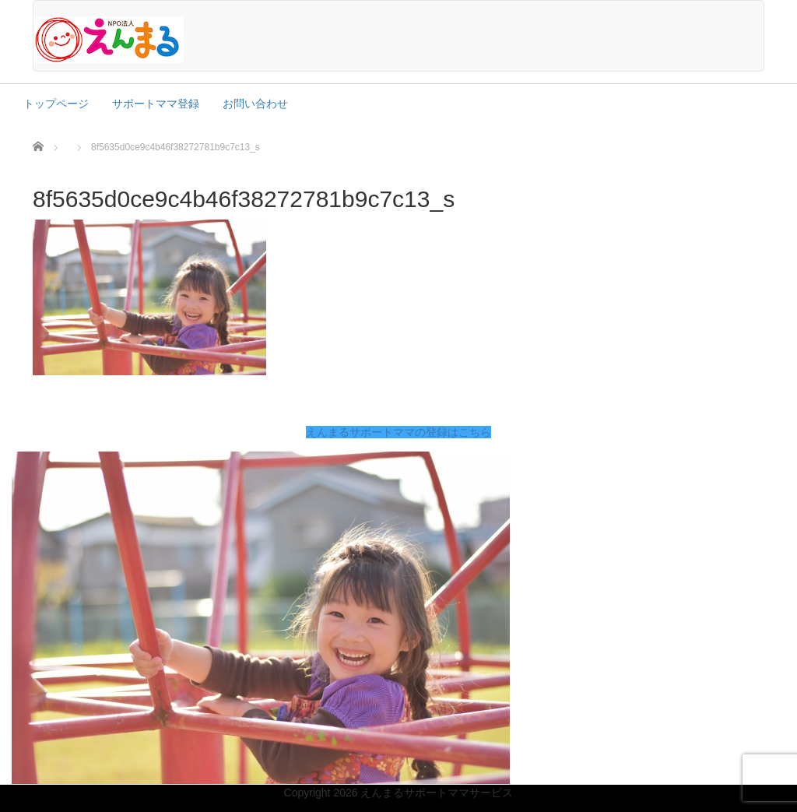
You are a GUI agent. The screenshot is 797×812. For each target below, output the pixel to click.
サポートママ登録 (155, 103)
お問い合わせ (255, 103)
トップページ (56, 103)
